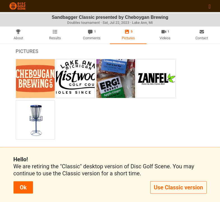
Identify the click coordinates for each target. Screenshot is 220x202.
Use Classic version (178, 187)
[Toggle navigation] (209, 6)
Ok (23, 187)
